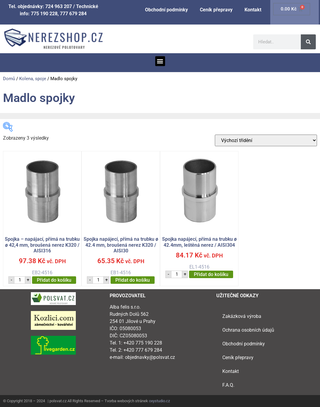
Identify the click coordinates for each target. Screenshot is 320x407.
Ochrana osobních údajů (248, 330)
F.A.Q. (228, 385)
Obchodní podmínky (166, 10)
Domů (9, 78)
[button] (160, 61)
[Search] (308, 41)
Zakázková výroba (241, 316)
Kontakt (252, 10)
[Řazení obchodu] (266, 140)
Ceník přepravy (216, 10)
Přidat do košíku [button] (54, 280)
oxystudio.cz (159, 401)
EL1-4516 (199, 210)
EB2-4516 (42, 213)
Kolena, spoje (32, 78)
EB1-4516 (121, 213)
